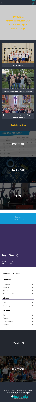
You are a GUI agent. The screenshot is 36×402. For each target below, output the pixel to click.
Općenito (16, 274)
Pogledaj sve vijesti (18, 125)
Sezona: (18, 217)
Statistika (6, 274)
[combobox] (18, 219)
